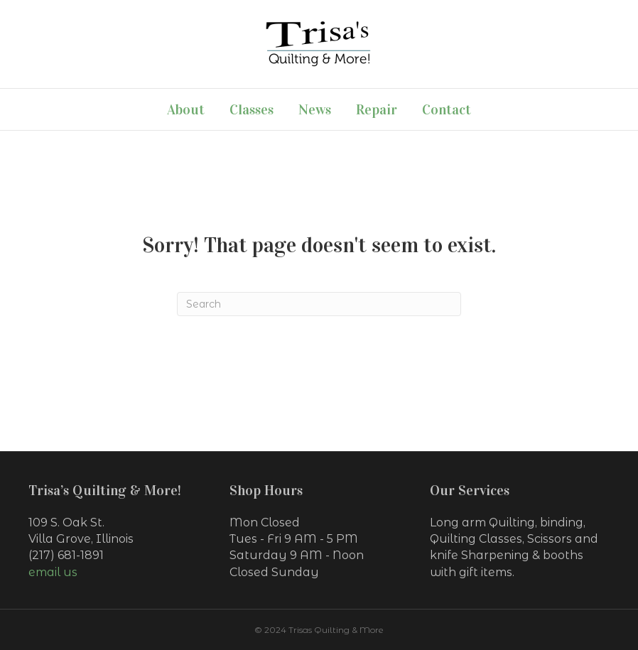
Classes (251, 109)
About (186, 109)
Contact (446, 109)
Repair (376, 109)
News (314, 109)
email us (52, 572)
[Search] (319, 304)
